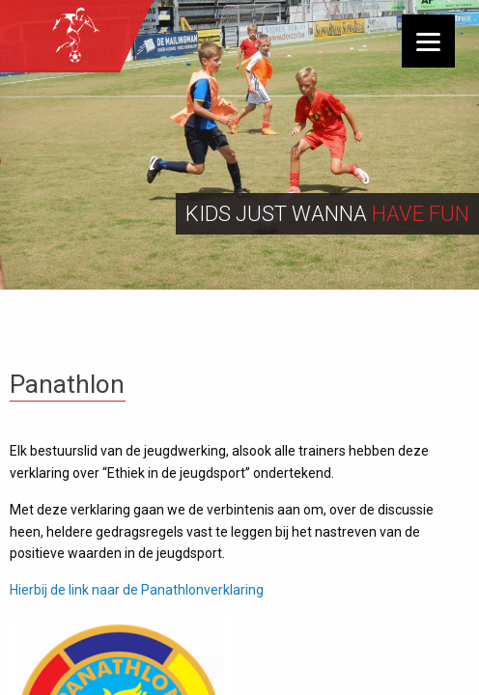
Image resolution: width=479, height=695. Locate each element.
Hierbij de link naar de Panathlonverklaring (137, 590)
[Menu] (428, 41)
